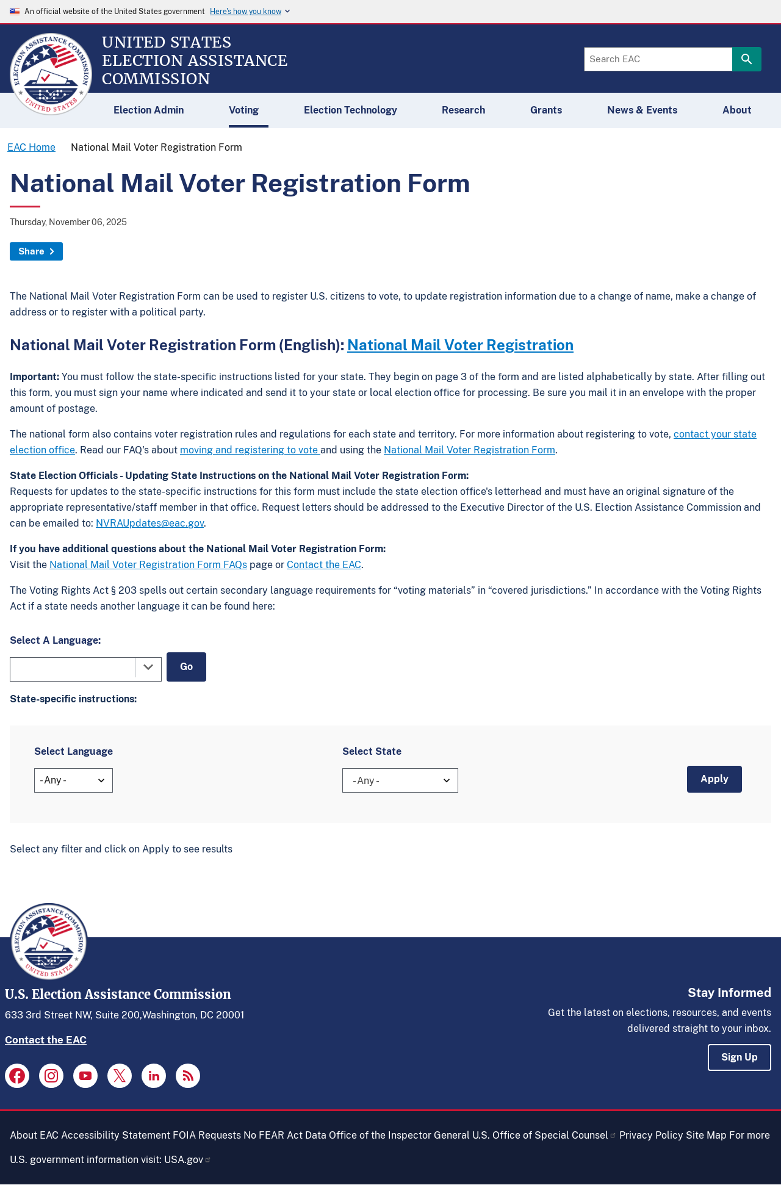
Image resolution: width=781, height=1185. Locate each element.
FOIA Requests (207, 1135)
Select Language (73, 751)
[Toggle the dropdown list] (148, 667)
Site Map (706, 1135)
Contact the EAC (324, 565)
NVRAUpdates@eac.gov (150, 523)
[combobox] (86, 669)
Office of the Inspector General (399, 1135)
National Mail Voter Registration (460, 344)
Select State (371, 751)
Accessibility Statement (115, 1135)
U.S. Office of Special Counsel (544, 1135)
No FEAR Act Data (284, 1135)
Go (186, 666)
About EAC (34, 1135)
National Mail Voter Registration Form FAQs (148, 565)
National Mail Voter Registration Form (469, 450)
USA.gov (188, 1159)
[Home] (51, 110)
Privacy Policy (651, 1135)
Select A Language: (55, 640)
